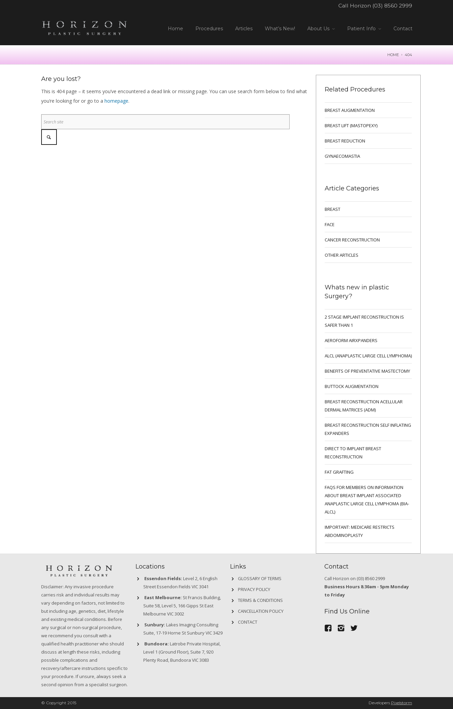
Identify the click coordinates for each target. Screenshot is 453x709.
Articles (244, 29)
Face (330, 224)
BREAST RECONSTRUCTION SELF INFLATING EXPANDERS (368, 429)
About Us (318, 29)
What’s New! (280, 29)
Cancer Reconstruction (352, 240)
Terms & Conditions (260, 600)
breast (332, 209)
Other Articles (341, 255)
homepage (116, 101)
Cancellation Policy (261, 611)
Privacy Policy (254, 589)
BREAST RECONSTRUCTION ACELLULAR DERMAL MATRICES (364, 406)
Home (175, 29)
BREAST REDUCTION (345, 141)
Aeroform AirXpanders (351, 340)
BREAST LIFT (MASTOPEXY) (351, 125)
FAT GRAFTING (339, 472)
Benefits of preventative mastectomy (367, 371)
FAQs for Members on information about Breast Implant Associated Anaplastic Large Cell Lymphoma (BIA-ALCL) (367, 499)
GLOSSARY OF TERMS (259, 578)
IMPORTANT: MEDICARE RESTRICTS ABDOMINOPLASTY (359, 531)
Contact (402, 29)
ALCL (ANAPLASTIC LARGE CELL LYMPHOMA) (368, 356)
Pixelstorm (401, 702)
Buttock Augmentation (351, 386)
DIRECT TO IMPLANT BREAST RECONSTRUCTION (353, 452)
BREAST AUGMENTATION (350, 110)
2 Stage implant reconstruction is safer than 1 (364, 321)
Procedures (209, 29)
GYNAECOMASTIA (342, 156)
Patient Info (361, 29)
